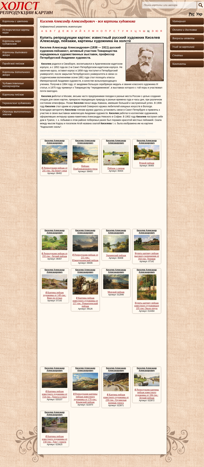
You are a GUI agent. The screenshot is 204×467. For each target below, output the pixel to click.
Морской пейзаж (116, 292)
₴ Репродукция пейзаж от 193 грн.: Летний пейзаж (54, 255)
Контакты (179, 64)
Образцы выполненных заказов (16, 113)
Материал (179, 21)
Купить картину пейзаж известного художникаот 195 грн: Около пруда (146, 306)
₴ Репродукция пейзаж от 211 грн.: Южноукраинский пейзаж (85, 258)
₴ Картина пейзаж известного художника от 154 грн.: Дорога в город (54, 394)
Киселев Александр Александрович (54, 141)
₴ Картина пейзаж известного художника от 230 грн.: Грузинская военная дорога (116, 398)
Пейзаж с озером (116, 168)
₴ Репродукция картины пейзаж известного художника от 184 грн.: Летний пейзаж (147, 393)
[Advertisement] (101, 203)
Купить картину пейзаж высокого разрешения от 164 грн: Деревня (146, 256)
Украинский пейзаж (116, 255)
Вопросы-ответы (183, 38)
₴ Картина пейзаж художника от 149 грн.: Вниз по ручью (54, 295)
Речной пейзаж (146, 163)
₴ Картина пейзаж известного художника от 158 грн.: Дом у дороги (54, 439)
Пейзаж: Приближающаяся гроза (85, 167)
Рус (191, 14)
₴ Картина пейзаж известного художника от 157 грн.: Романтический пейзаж (85, 302)
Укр (199, 14)
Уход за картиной (183, 47)
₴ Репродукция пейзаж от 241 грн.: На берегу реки (54, 169)
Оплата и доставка (184, 29)
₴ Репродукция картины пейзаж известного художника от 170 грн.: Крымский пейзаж (85, 398)
